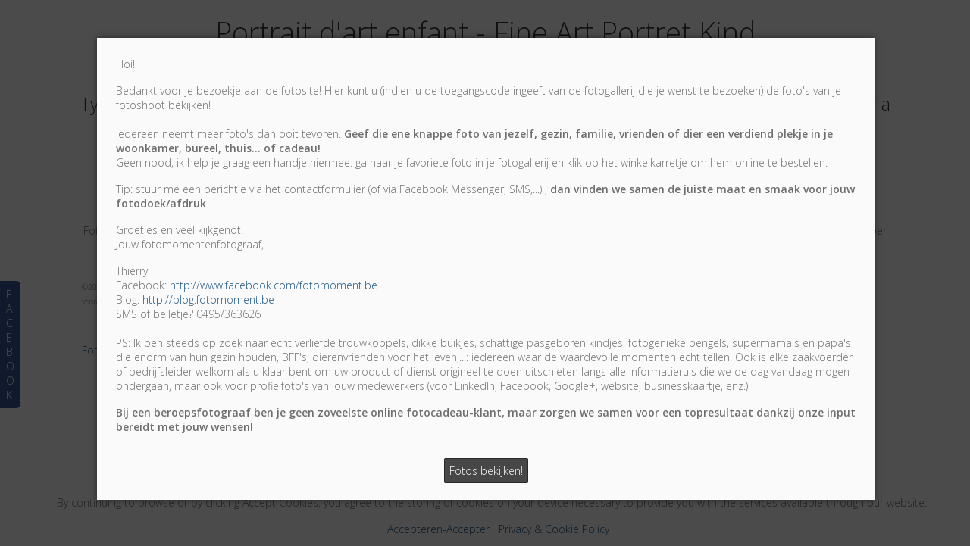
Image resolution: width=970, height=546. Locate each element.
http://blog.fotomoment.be (208, 299)
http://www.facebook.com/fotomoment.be (273, 285)
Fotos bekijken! (486, 470)
